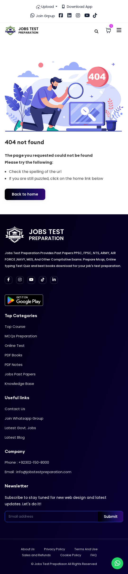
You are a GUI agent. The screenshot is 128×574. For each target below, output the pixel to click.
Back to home (25, 194)
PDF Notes (14, 364)
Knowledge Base (19, 383)
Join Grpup (42, 15)
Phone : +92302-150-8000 (27, 462)
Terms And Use (86, 549)
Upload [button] (45, 6)
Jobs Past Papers (20, 374)
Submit (111, 516)
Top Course (15, 326)
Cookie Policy (70, 555)
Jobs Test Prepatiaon (50, 564)
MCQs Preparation (21, 336)
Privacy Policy (54, 549)
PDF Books (13, 355)
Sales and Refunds (36, 555)
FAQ (94, 555)
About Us (28, 549)
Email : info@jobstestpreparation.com (38, 471)
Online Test (15, 345)
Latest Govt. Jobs (20, 427)
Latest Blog (15, 437)
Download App (77, 6)
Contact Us (15, 408)
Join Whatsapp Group (24, 418)
